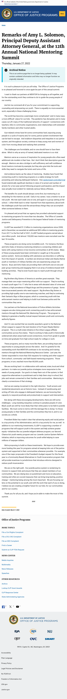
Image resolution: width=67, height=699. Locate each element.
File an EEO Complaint (10, 541)
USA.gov (4, 684)
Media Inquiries (7, 560)
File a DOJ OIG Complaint (11, 537)
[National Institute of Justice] (50, 630)
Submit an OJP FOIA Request (13, 550)
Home (3, 25)
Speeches (5, 573)
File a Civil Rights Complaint (12, 532)
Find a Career (7, 545)
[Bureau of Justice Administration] (17, 630)
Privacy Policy (6, 663)
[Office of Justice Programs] (7, 14)
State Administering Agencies (13, 597)
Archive (4, 584)
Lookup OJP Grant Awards (12, 588)
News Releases (7, 569)
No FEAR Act (6, 674)
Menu (62, 14)
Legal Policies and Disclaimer (12, 669)
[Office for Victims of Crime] (33, 639)
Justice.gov (5, 690)
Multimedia (6, 565)
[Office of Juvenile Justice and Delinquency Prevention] (17, 639)
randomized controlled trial (54, 180)
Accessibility (6, 653)
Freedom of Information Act (11, 679)
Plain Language (6, 658)
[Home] (36, 13)
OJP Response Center (10, 592)
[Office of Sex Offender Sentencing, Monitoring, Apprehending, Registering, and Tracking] (50, 638)
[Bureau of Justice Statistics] (33, 633)
